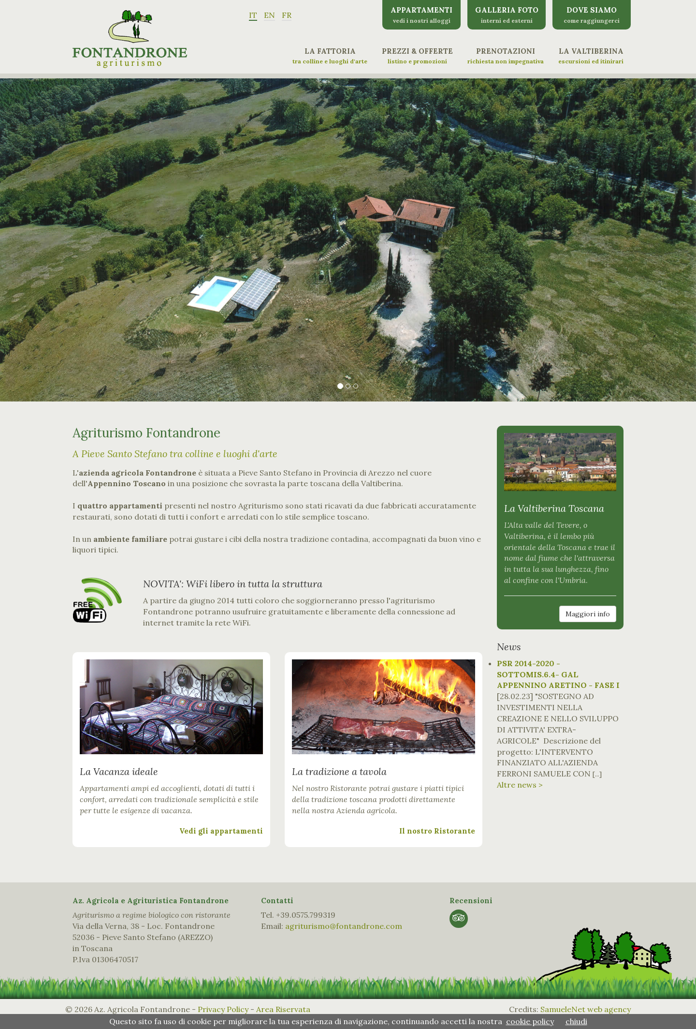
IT (253, 15)
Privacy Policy (223, 1009)
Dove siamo (592, 14)
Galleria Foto (506, 14)
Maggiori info (588, 614)
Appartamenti (421, 14)
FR (286, 15)
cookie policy (530, 1021)
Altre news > (520, 785)
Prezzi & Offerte (417, 55)
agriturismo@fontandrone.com (343, 926)
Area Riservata (283, 1009)
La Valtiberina (591, 55)
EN (269, 15)
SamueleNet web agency (585, 1009)
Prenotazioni (505, 55)
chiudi (576, 1021)
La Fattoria (329, 55)
